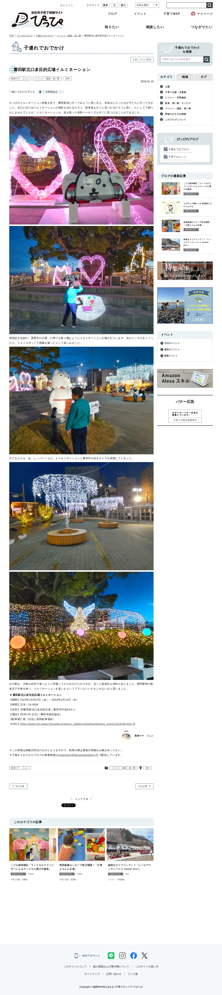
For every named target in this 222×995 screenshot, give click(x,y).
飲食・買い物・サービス (178, 103)
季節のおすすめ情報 (175, 114)
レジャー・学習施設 (116, 880)
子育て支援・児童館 (19, 880)
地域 (185, 76)
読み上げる (66, 5)
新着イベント (171, 355)
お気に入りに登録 (142, 59)
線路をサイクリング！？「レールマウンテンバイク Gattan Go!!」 (129, 867)
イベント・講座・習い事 (69, 35)
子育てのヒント (177, 156)
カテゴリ (166, 76)
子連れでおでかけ (44, 35)
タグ (204, 76)
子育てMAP (171, 13)
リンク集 (132, 973)
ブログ (112, 13)
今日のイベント (172, 343)
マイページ (205, 13)
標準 (105, 5)
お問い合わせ (113, 973)
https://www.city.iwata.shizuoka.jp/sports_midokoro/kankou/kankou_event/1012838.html (77, 723)
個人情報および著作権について (111, 966)
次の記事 (142, 786)
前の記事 (20, 786)
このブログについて (175, 119)
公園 (167, 86)
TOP (11, 35)
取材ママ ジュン (20, 78)
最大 (123, 5)
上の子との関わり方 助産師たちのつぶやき (198, 204)
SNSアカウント (87, 955)
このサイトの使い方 (147, 966)
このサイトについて (75, 966)
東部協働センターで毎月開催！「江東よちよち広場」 (80, 867)
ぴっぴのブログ (25, 35)
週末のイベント (172, 349)
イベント (140, 13)
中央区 (31, 874)
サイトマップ (92, 973)
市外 (67, 78)
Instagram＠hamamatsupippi (78, 755)
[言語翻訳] (147, 5)
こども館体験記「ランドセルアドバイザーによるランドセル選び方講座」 (32, 867)
